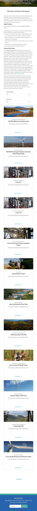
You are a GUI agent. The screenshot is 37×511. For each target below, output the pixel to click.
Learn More (17, 132)
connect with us (18, 72)
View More (19, 479)
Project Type (8, 99)
